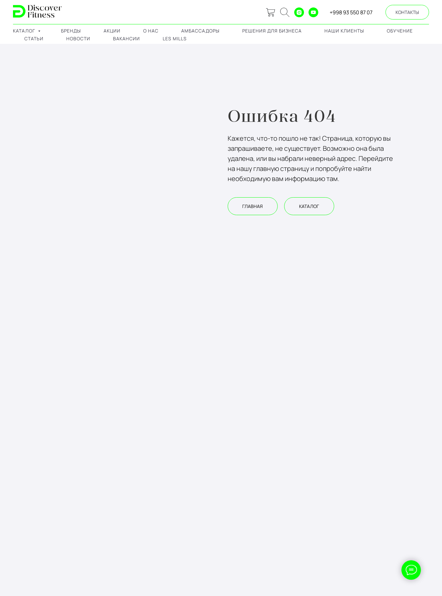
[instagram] (299, 12)
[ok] (285, 12)
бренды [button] (71, 31)
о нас (150, 31)
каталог (24, 31)
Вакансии (126, 38)
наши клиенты (344, 31)
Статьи (34, 38)
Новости (78, 38)
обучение (400, 31)
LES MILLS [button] (175, 38)
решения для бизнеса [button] (272, 31)
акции (112, 31)
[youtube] (313, 12)
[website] (270, 12)
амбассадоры (200, 31)
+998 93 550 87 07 (351, 12)
